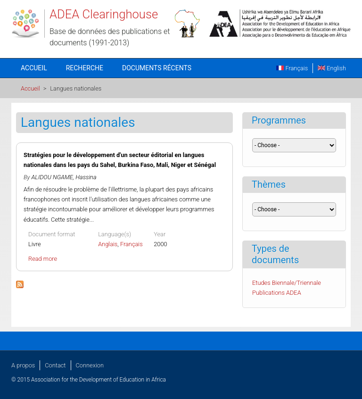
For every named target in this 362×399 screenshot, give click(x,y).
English (332, 68)
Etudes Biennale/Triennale (286, 282)
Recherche (84, 68)
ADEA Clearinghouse (103, 14)
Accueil (34, 68)
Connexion (90, 365)
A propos (23, 365)
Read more (42, 258)
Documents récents (156, 68)
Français (292, 68)
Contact (55, 365)
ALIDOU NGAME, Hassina (64, 177)
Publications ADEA (276, 292)
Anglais (107, 244)
